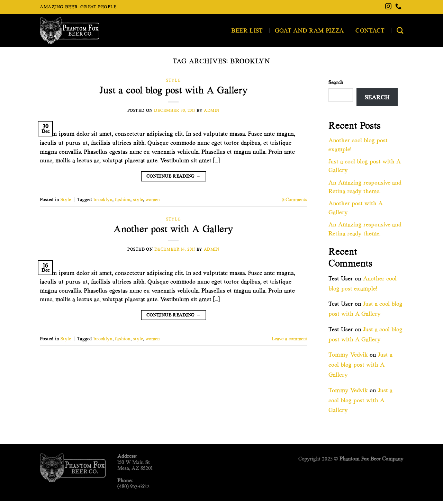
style (138, 200)
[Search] (400, 30)
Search (335, 82)
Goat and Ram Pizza (309, 30)
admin (212, 110)
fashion (122, 200)
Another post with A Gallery (173, 229)
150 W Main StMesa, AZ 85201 (135, 465)
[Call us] (398, 6)
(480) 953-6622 (133, 486)
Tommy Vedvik (348, 354)
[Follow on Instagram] (388, 6)
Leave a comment (289, 339)
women (152, 200)
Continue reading (173, 176)
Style (173, 80)
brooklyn (102, 200)
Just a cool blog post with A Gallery (173, 90)
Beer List (247, 30)
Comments (294, 200)
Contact (370, 30)
